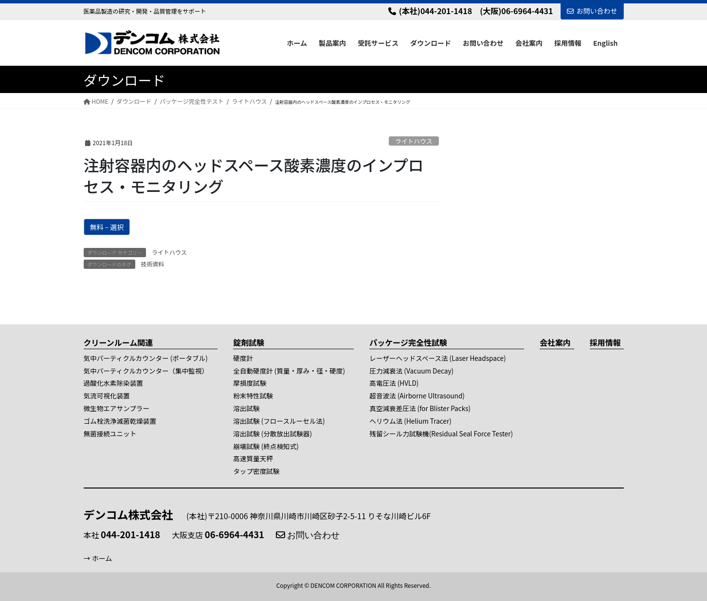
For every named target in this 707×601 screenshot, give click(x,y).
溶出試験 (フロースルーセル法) (279, 421)
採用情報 (605, 342)
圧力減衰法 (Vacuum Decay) (411, 371)
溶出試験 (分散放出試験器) (272, 433)
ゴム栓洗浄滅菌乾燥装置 (120, 421)
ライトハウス (414, 141)
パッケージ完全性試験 (408, 342)
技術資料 (152, 264)
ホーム (102, 558)
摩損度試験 (249, 383)
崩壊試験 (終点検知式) (266, 446)
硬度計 (243, 358)
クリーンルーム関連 (118, 342)
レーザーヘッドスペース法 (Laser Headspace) (437, 358)
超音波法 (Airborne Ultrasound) (417, 395)
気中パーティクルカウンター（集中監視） (146, 371)
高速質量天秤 (253, 458)
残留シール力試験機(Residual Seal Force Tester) (441, 433)
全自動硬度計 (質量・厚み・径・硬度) (289, 371)
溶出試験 (246, 408)
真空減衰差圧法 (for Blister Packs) (420, 408)
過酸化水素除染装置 (113, 383)
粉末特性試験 (253, 395)
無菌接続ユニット (110, 433)
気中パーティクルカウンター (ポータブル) (146, 358)
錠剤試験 (248, 342)
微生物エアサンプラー (117, 408)
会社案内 (555, 342)
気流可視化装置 (107, 395)
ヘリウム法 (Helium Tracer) (410, 421)
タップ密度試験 (256, 471)
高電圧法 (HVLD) (393, 383)
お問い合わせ (592, 11)
